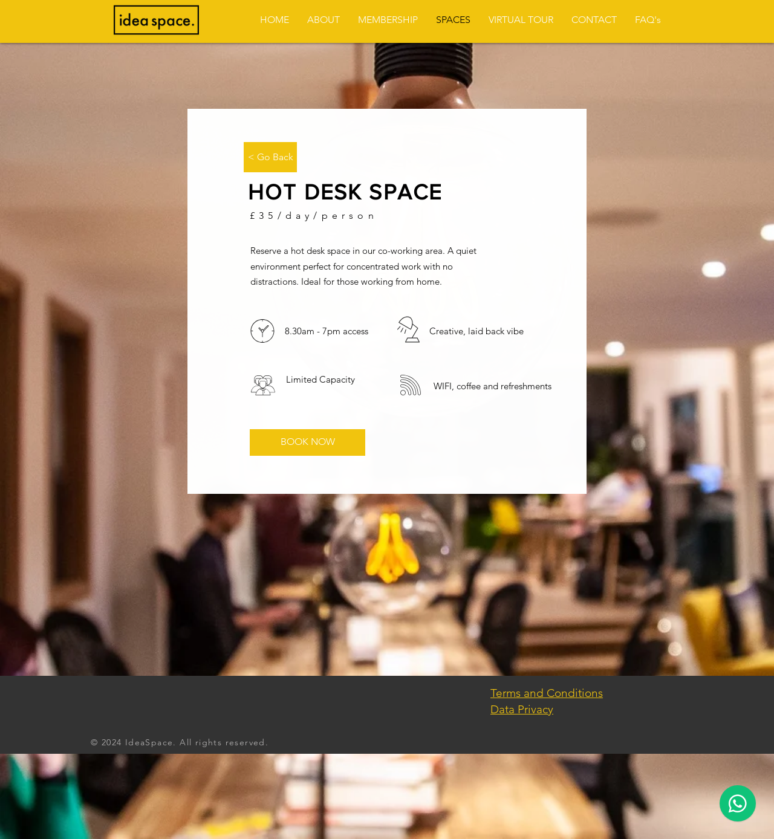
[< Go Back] (270, 157)
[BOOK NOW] (307, 442)
